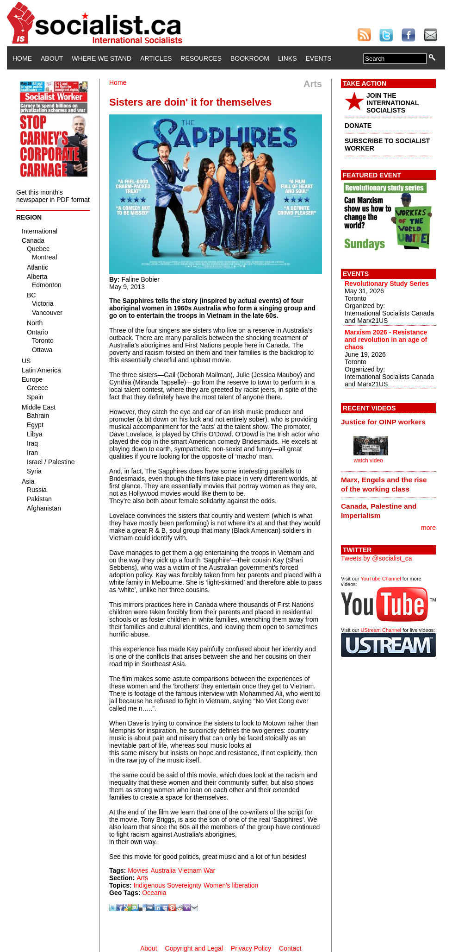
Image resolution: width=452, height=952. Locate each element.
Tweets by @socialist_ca (376, 558)
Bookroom (249, 58)
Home (22, 58)
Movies (138, 870)
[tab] (388, 422)
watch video (368, 460)
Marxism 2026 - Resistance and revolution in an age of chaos (386, 339)
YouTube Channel (380, 578)
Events (318, 58)
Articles (156, 58)
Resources (201, 58)
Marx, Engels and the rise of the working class (384, 484)
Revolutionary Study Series (387, 283)
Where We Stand (101, 58)
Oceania (154, 892)
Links (287, 58)
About (52, 58)
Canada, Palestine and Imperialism (378, 510)
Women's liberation (231, 885)
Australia (163, 870)
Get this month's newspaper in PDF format (53, 196)
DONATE (358, 125)
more (428, 527)
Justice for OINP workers (383, 422)
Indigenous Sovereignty (167, 885)
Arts (142, 878)
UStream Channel (381, 630)
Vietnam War (196, 870)
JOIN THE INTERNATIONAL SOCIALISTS (392, 103)
